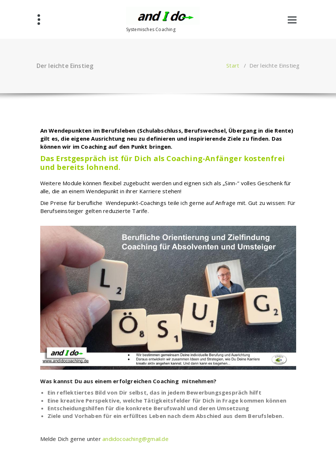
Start (232, 65)
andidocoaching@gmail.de (135, 438)
